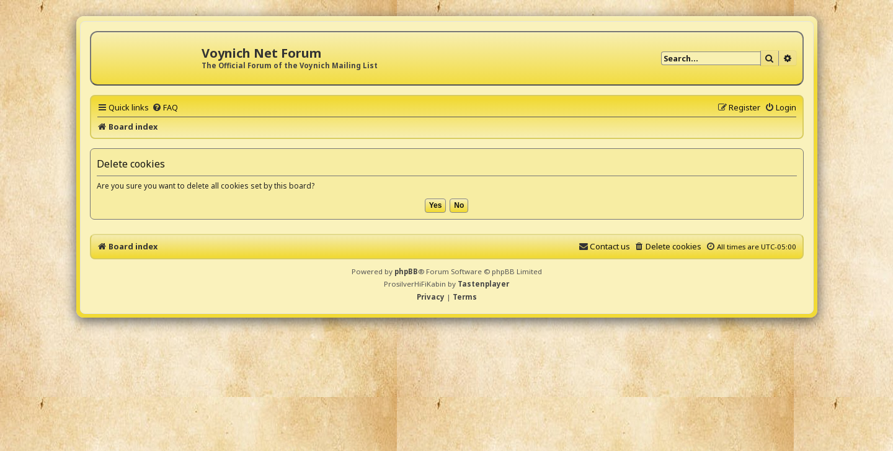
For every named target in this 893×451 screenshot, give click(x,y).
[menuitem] (165, 107)
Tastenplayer (483, 283)
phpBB (406, 271)
